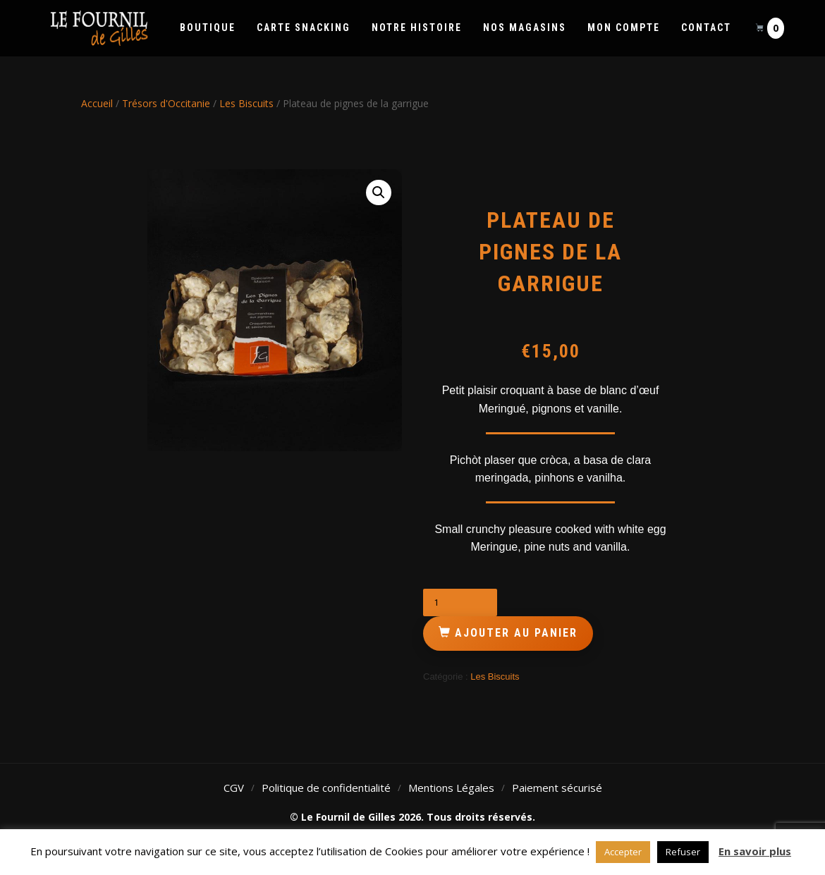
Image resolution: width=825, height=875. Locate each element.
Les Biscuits (246, 103)
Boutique (208, 27)
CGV (234, 788)
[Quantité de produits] (460, 602)
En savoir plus (755, 851)
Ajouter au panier (516, 633)
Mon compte (623, 27)
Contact (706, 27)
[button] (378, 192)
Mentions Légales (451, 788)
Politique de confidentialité (326, 788)
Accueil (97, 103)
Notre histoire (417, 27)
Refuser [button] (683, 851)
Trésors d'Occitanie (166, 103)
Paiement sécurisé (557, 788)
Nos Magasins (524, 27)
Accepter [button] (623, 851)
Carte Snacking (303, 27)
